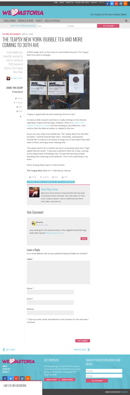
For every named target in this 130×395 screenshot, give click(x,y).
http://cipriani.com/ (54, 233)
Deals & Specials (52, 20)
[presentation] (44, 332)
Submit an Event (67, 379)
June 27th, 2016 (42, 225)
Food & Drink (10, 20)
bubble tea (41, 182)
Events (39, 20)
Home (56, 2)
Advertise (70, 2)
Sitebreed (124, 392)
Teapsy (57, 182)
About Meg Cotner (49, 189)
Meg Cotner (17, 78)
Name (30, 288)
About (62, 2)
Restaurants (15, 34)
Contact (94, 2)
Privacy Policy (26, 392)
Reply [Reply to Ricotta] (84, 239)
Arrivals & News (25, 20)
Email (30, 298)
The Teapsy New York (68, 182)
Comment (30, 259)
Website (30, 309)
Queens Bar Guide (82, 2)
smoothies (50, 182)
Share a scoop (52, 379)
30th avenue (31, 182)
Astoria (5, 34)
